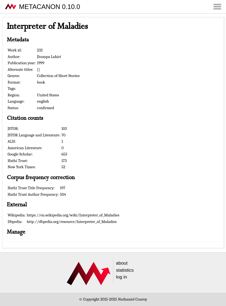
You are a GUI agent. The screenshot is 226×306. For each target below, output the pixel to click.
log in (121, 277)
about (122, 263)
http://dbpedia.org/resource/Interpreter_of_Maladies (72, 221)
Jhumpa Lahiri (49, 56)
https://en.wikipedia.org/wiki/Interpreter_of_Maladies (73, 215)
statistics (125, 270)
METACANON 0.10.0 (49, 6)
